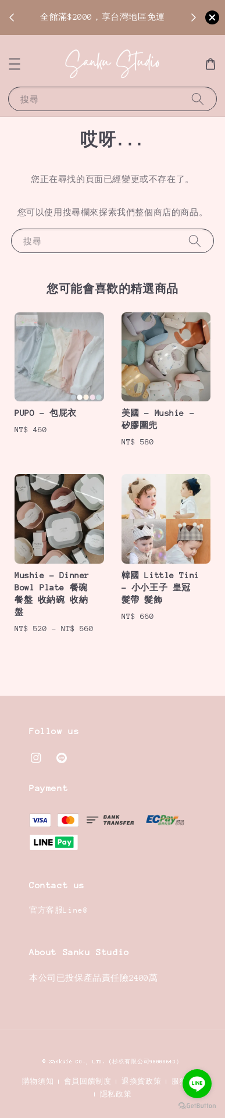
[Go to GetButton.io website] (197, 1106)
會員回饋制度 (88, 1081)
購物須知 (38, 1081)
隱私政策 (116, 1094)
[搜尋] (197, 98)
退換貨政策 (142, 1081)
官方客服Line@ (58, 910)
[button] (14, 64)
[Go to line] (197, 1083)
